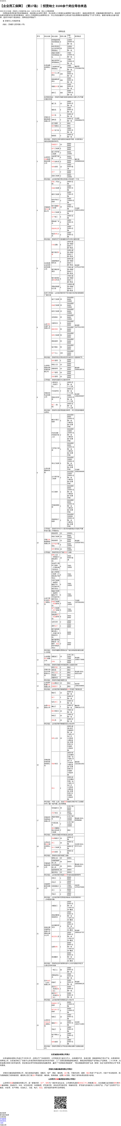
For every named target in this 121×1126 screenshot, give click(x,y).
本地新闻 (3, 1119)
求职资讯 (3, 1121)
